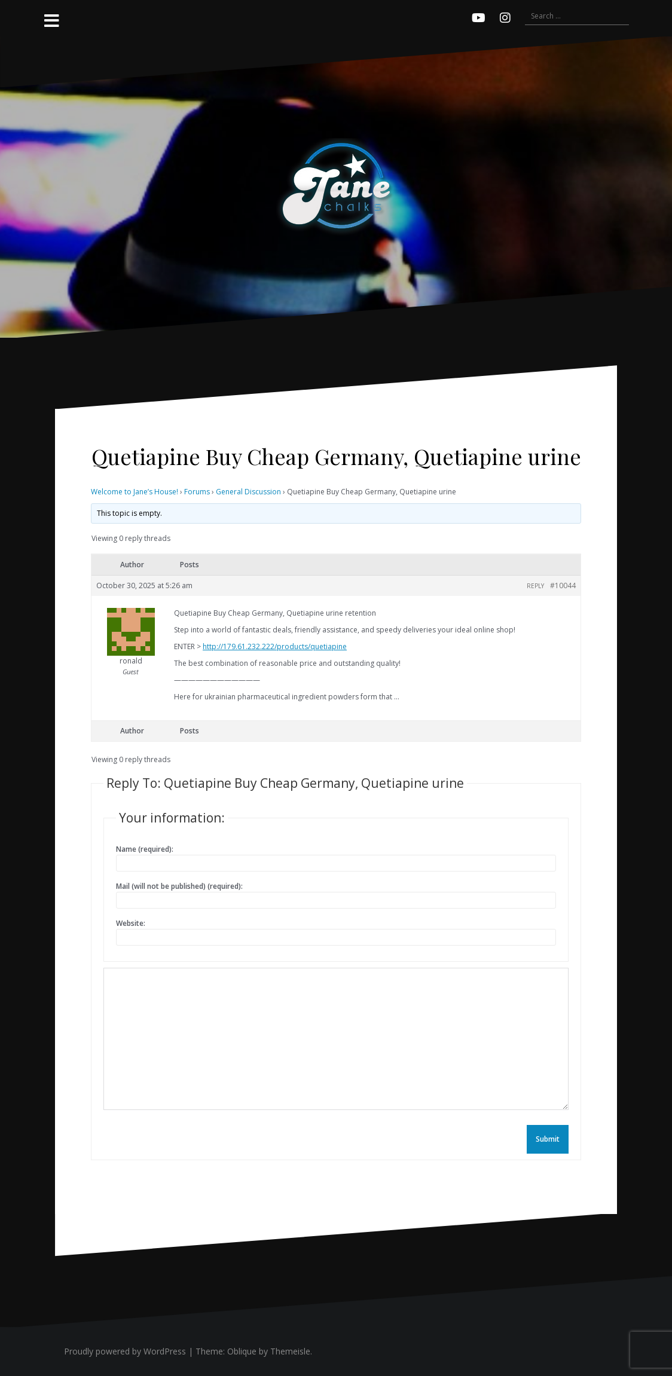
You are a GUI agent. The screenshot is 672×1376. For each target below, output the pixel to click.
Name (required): (144, 849)
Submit (548, 1139)
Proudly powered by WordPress (125, 1351)
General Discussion (248, 492)
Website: (130, 923)
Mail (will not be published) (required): (179, 886)
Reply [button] (535, 586)
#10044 (563, 585)
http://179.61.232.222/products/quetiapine (275, 646)
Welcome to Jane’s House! (134, 492)
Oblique (241, 1351)
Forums (197, 492)
